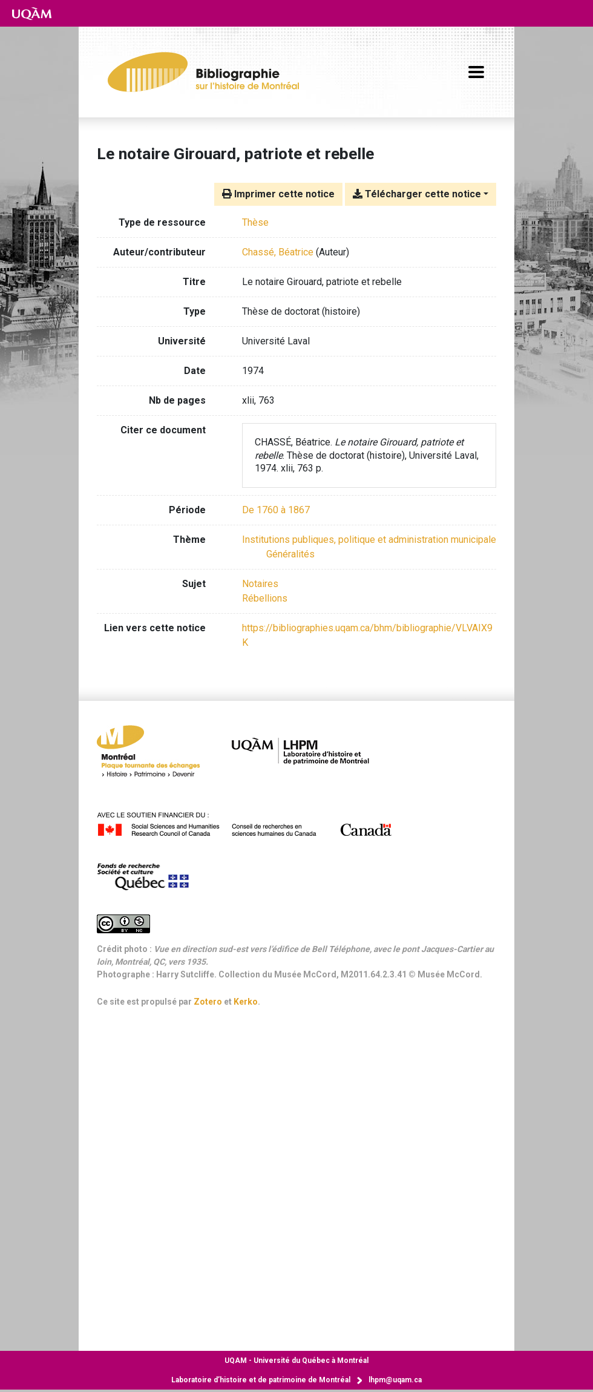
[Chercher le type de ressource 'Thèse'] (255, 222)
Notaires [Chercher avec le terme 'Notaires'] (260, 583)
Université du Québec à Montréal (296, 1360)
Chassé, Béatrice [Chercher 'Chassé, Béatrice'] (277, 252)
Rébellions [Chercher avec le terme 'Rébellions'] (264, 598)
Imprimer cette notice (278, 194)
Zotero (208, 1001)
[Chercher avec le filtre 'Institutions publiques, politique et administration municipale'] (369, 539)
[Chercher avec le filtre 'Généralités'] (290, 554)
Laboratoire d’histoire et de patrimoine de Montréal (260, 1380)
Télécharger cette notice (417, 194)
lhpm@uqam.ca (395, 1380)
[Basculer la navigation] (476, 72)
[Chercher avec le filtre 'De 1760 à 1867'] (276, 510)
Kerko (246, 1001)
